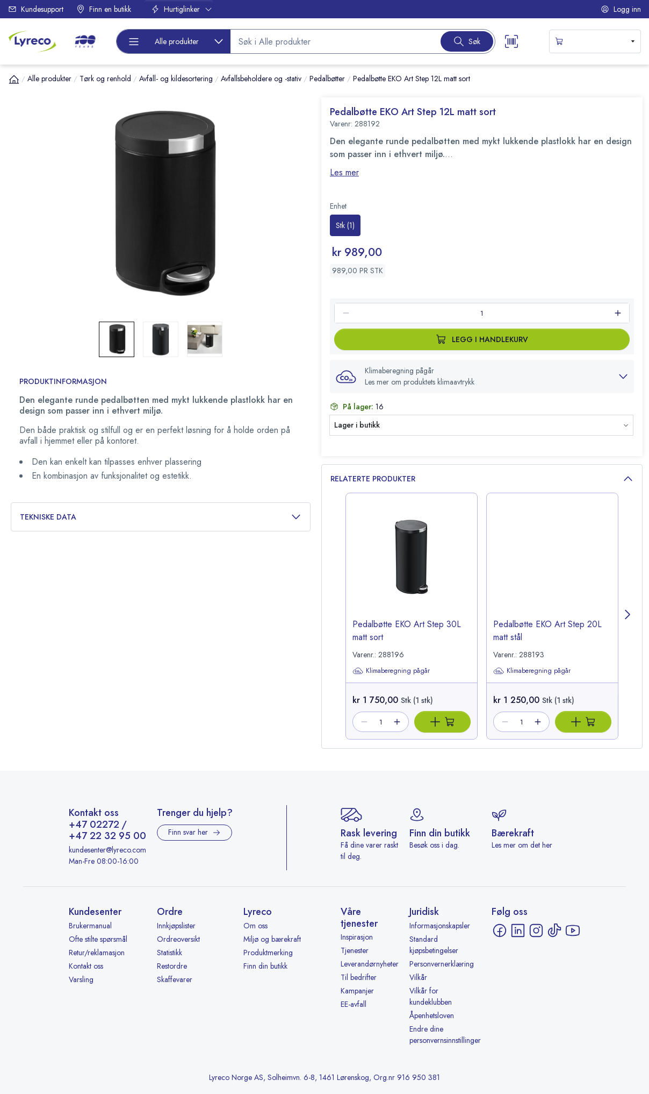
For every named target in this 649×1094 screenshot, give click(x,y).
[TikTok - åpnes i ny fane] (554, 930)
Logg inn (621, 9)
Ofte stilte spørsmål (98, 939)
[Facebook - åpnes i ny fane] (500, 930)
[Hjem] (14, 79)
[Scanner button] (511, 41)
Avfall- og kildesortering (176, 78)
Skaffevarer (174, 979)
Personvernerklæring (441, 963)
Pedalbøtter (327, 78)
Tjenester (355, 950)
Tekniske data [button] (160, 517)
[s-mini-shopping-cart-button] (595, 41)
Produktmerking (268, 952)
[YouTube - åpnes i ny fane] (573, 930)
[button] (482, 376)
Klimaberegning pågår (391, 670)
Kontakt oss (86, 966)
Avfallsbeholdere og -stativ (261, 78)
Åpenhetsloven (431, 1015)
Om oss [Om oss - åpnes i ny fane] (255, 925)
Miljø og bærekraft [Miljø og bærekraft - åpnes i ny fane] (272, 939)
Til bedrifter (359, 977)
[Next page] (628, 616)
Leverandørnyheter (370, 963)
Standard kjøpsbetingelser (433, 945)
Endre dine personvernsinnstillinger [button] (445, 1035)
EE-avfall (353, 1004)
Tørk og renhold (105, 78)
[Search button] (467, 41)
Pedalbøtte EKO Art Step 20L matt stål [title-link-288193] (547, 630)
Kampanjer (357, 990)
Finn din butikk (265, 966)
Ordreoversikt (178, 939)
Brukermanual (90, 925)
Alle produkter (49, 78)
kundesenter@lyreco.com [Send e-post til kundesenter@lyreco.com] (107, 849)
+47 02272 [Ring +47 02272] (94, 825)
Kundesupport (35, 9)
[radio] (345, 225)
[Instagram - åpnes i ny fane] (536, 930)
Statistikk (169, 952)
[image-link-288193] (552, 565)
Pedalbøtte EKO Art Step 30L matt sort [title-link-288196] (406, 630)
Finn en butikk (103, 9)
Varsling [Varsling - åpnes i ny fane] (81, 979)
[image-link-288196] (411, 565)
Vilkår (418, 977)
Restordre (172, 966)
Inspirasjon (357, 937)
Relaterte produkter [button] (481, 479)
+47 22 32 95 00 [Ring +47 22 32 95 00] (107, 836)
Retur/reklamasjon (97, 952)
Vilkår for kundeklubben (430, 996)
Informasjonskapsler (439, 925)
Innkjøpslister (176, 925)
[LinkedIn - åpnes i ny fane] (518, 930)
